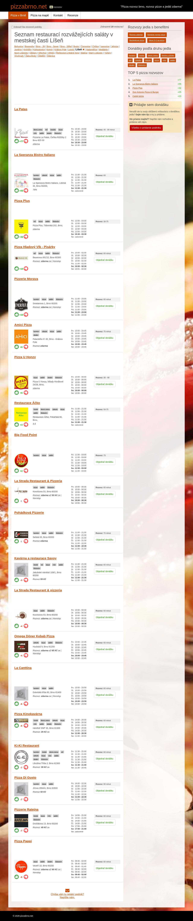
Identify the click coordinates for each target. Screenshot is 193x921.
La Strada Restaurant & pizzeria (38, 590)
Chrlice (95, 46)
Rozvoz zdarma (136, 35)
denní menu (37, 129)
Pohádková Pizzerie (29, 512)
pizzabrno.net (29, 6)
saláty (42, 133)
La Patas (20, 109)
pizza (60, 129)
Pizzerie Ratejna (26, 809)
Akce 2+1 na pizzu (156, 40)
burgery (36, 175)
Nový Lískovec (21, 53)
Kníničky (28, 49)
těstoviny (58, 133)
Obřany (33, 53)
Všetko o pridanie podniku (146, 127)
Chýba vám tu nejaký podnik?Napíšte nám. (67, 894)
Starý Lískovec (96, 53)
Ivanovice (105, 46)
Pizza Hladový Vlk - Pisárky (34, 247)
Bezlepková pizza (136, 40)
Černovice (85, 46)
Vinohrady (19, 56)
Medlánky (103, 49)
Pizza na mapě (40, 15)
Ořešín (51, 53)
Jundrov (18, 49)
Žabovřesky (30, 56)
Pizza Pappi (23, 841)
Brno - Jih (40, 46)
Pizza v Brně (18, 15)
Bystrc (76, 46)
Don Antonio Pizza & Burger (146, 92)
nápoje (44, 175)
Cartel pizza (138, 96)
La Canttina (23, 667)
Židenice (51, 56)
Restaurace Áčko (27, 403)
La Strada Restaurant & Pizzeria (38, 481)
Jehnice (114, 46)
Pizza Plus (22, 200)
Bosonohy (29, 46)
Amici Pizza (23, 324)
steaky (49, 133)
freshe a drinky (168, 55)
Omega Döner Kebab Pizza (34, 636)
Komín (50, 49)
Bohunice (18, 46)
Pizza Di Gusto (25, 777)
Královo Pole (60, 49)
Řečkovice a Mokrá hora (67, 53)
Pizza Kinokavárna (28, 714)
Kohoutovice (39, 49)
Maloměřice (91, 49)
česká (35, 409)
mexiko (53, 129)
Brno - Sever (53, 46)
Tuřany (107, 53)
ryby (35, 133)
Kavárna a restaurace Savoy (35, 558)
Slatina (84, 53)
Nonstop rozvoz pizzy (156, 35)
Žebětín (41, 56)
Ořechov (42, 53)
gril (46, 129)
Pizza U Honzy (25, 357)
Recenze (72, 15)
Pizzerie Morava (26, 278)
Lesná (71, 49)
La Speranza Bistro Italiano (34, 154)
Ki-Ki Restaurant (26, 745)
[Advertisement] (67, 80)
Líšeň (80, 49)
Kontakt (58, 15)
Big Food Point (25, 434)
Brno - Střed (66, 46)
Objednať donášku (104, 136)
